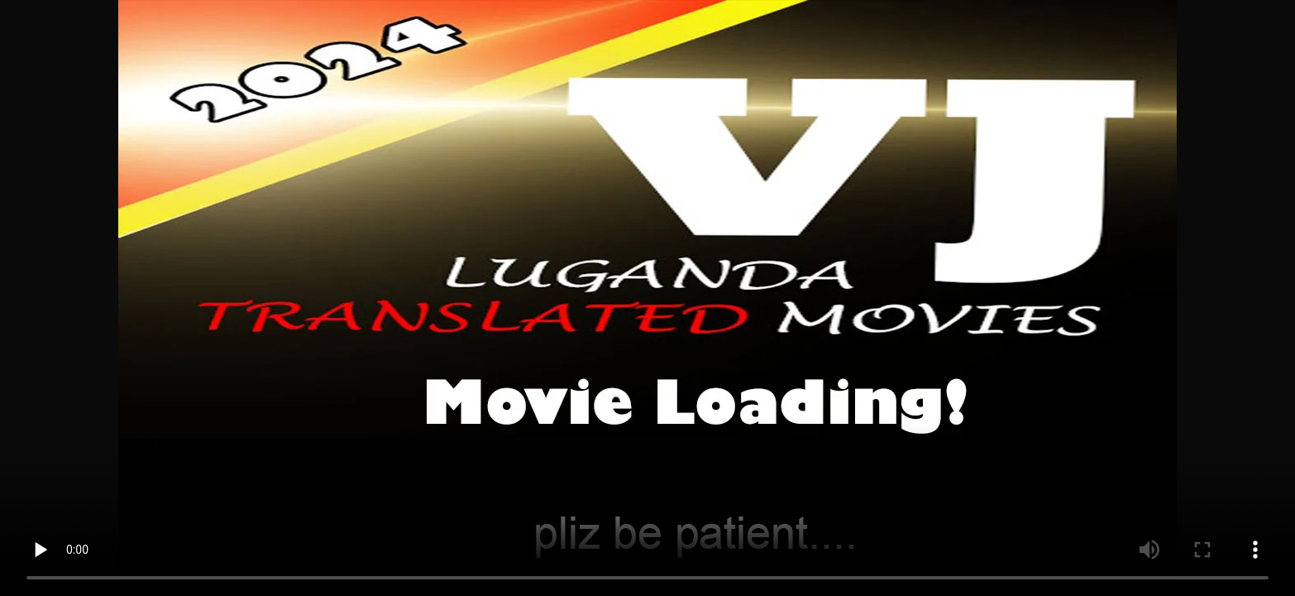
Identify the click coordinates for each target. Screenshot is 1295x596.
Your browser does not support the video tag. (647, 298)
